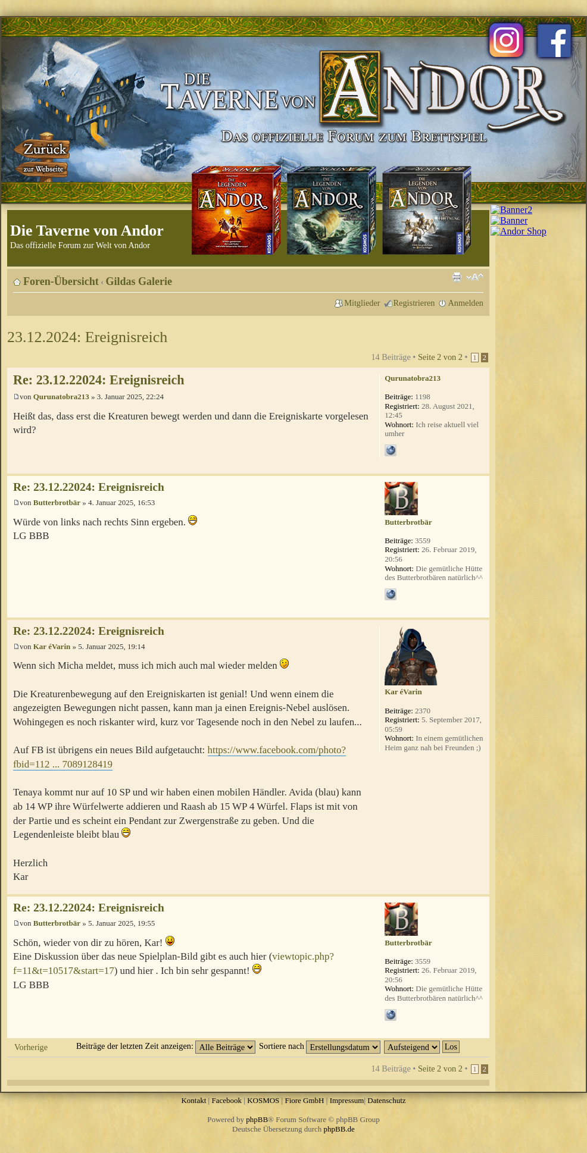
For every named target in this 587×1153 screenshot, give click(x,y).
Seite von (440, 357)
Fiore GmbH (304, 1100)
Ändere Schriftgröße (474, 277)
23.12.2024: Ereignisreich (87, 337)
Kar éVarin (51, 646)
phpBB (257, 1119)
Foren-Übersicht (61, 281)
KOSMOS (263, 1100)
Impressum (347, 1100)
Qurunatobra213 (61, 396)
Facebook (226, 1100)
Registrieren (414, 303)
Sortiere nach (319, 1046)
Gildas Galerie (139, 281)
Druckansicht (456, 277)
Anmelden (465, 303)
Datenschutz (386, 1100)
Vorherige (31, 1047)
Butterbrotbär (56, 502)
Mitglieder (362, 303)
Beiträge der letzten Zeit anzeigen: (165, 1046)
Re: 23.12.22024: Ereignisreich (99, 379)
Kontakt (193, 1100)
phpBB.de (339, 1128)
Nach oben (480, 467)
